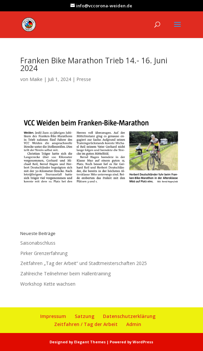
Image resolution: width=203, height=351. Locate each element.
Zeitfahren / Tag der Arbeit (86, 324)
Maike (36, 79)
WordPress (143, 341)
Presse (83, 79)
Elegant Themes (90, 341)
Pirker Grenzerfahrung (43, 253)
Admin (133, 324)
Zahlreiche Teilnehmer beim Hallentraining (65, 273)
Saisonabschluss (37, 243)
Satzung (84, 316)
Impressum (53, 316)
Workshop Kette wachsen (47, 284)
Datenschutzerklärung (129, 316)
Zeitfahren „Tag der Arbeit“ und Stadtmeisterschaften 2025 (83, 263)
